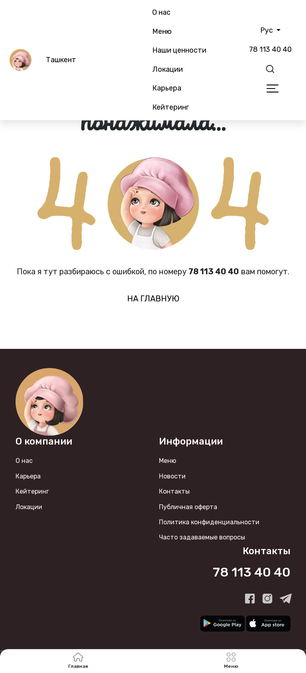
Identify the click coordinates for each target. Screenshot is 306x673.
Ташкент (61, 59)
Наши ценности (179, 50)
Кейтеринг (170, 107)
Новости (172, 476)
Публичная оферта (188, 507)
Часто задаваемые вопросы (202, 537)
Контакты (174, 491)
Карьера (166, 88)
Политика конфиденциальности (209, 522)
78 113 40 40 (270, 49)
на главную (153, 298)
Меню (162, 31)
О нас (161, 12)
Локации (167, 69)
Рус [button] (267, 30)
